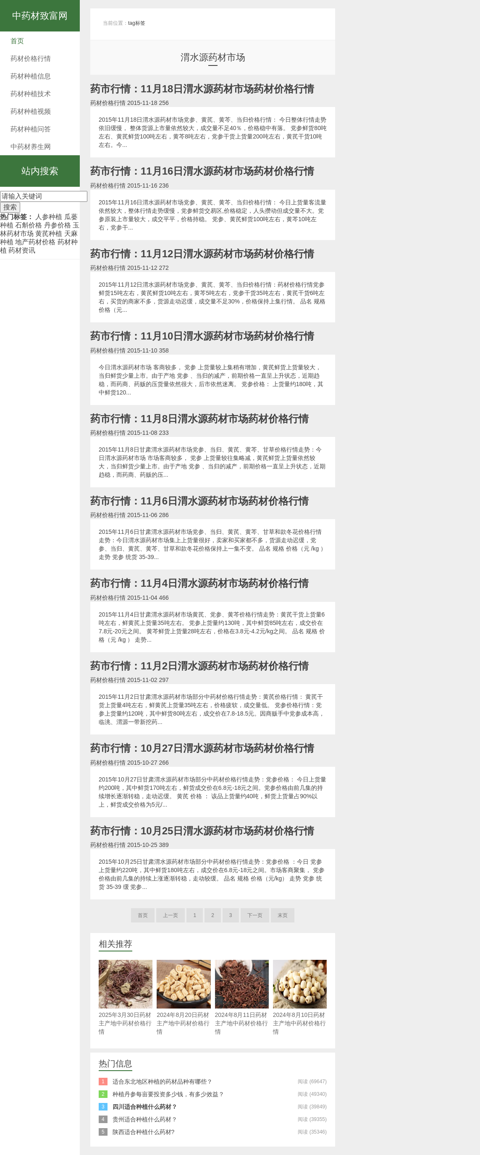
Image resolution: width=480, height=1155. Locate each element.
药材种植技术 (30, 93)
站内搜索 (39, 171)
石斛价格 (28, 225)
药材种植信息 (30, 76)
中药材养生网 (30, 146)
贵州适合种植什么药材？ (145, 1119)
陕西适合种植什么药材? (144, 1132)
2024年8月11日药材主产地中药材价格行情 (242, 997)
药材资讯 (21, 250)
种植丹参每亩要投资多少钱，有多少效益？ (168, 1094)
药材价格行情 (30, 58)
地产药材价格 (35, 242)
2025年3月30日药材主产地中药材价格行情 (125, 997)
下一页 (254, 915)
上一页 (170, 915)
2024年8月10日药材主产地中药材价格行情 (300, 997)
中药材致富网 (40, 15)
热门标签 (13, 216)
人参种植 (48, 216)
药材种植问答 (30, 129)
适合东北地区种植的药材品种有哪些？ (162, 1081)
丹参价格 (57, 225)
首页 (17, 40)
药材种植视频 (30, 111)
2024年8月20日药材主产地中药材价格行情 (183, 997)
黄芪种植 (48, 233)
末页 (283, 915)
